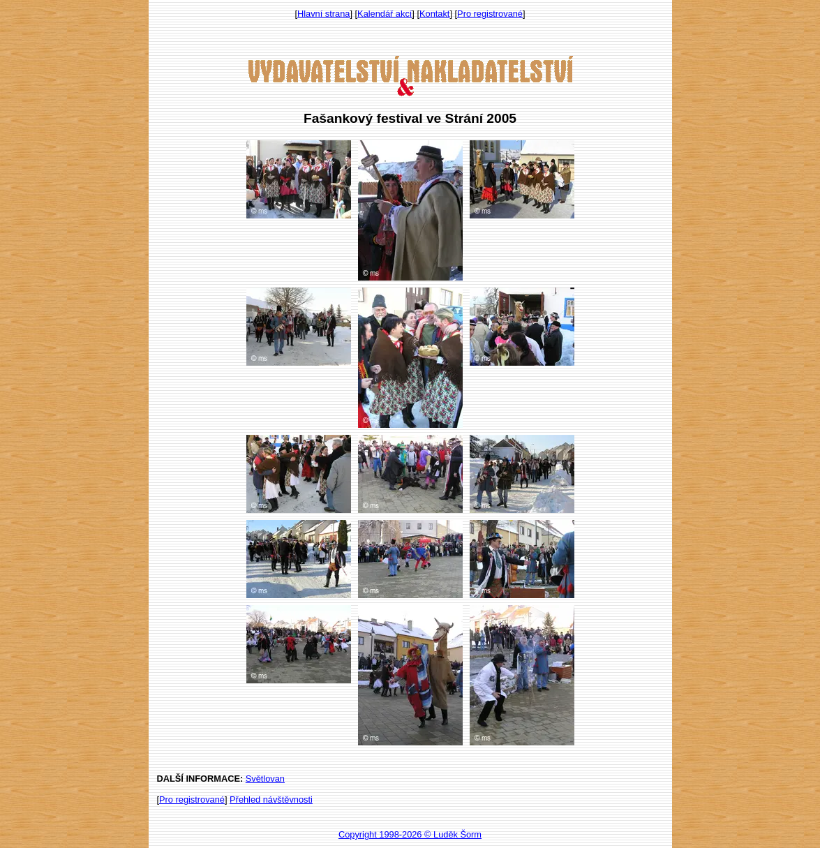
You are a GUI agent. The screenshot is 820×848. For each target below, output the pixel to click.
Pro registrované (490, 13)
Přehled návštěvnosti (271, 799)
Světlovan (265, 778)
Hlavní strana (323, 13)
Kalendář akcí (384, 13)
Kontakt (434, 13)
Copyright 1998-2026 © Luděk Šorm (410, 834)
